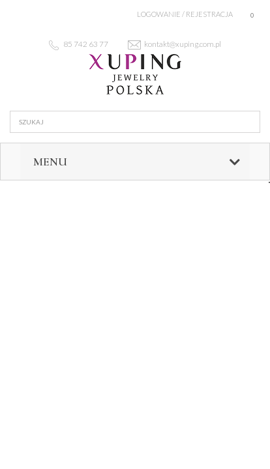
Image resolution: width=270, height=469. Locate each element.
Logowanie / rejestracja (185, 14)
